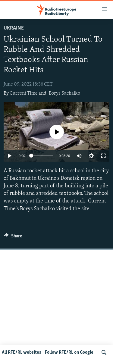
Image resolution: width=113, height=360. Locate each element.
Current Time (24, 93)
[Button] (13, 237)
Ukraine (14, 28)
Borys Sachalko (64, 93)
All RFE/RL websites (21, 352)
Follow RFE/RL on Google (69, 352)
